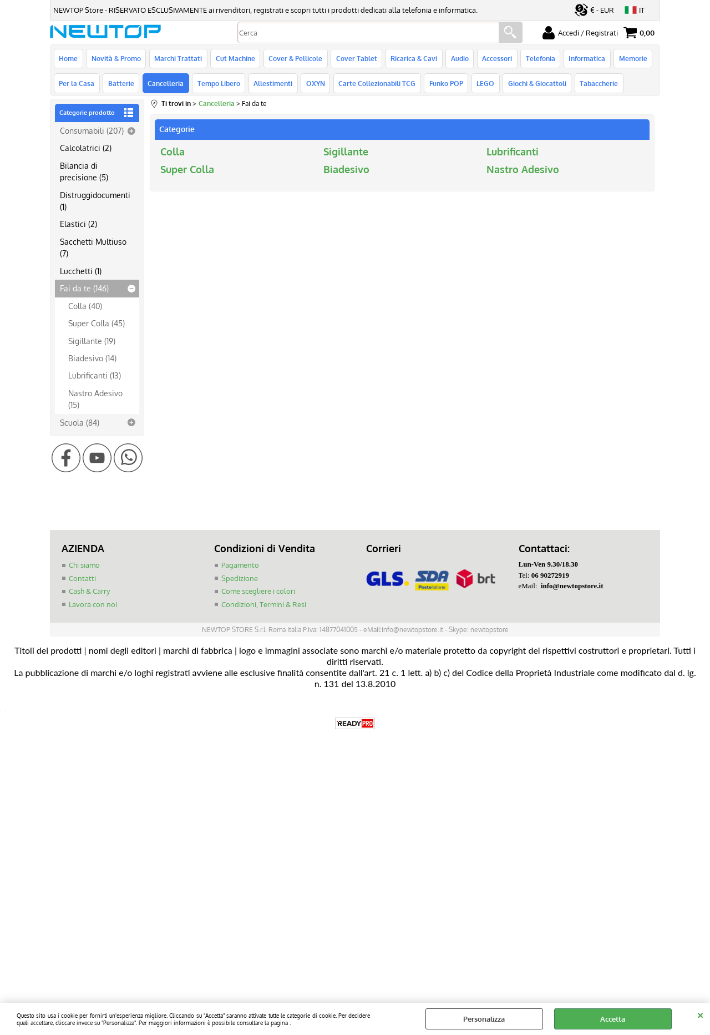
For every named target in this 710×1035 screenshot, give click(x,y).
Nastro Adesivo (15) (95, 401)
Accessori (495, 58)
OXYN (314, 84)
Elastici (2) (78, 226)
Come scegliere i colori (258, 593)
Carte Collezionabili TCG (375, 84)
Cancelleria (165, 84)
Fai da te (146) (84, 290)
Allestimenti (271, 84)
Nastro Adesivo (522, 171)
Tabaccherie (596, 84)
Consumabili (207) (92, 133)
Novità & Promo (115, 58)
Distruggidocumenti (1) (95, 202)
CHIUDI (700, 1013)
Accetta (612, 1018)
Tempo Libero (217, 84)
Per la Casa (76, 84)
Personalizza (484, 1018)
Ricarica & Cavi (412, 58)
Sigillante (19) (91, 342)
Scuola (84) (79, 424)
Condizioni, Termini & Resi (263, 606)
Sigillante (345, 153)
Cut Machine (234, 58)
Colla (172, 153)
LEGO (483, 84)
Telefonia (537, 58)
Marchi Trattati (177, 58)
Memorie (630, 58)
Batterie (121, 84)
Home (68, 58)
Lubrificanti (512, 153)
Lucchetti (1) (81, 273)
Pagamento (240, 567)
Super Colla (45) (96, 325)
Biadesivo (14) (92, 360)
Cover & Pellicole (294, 58)
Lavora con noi (93, 606)
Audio (457, 58)
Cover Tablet (355, 58)
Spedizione (239, 579)
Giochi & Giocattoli (534, 84)
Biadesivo (346, 171)
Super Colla (187, 171)
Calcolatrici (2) (85, 150)
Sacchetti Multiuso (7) (93, 249)
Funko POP (444, 84)
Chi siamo (84, 567)
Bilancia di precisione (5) (84, 173)
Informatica (584, 58)
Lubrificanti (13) (94, 377)
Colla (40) (85, 307)
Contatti (82, 579)
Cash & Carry (89, 593)
